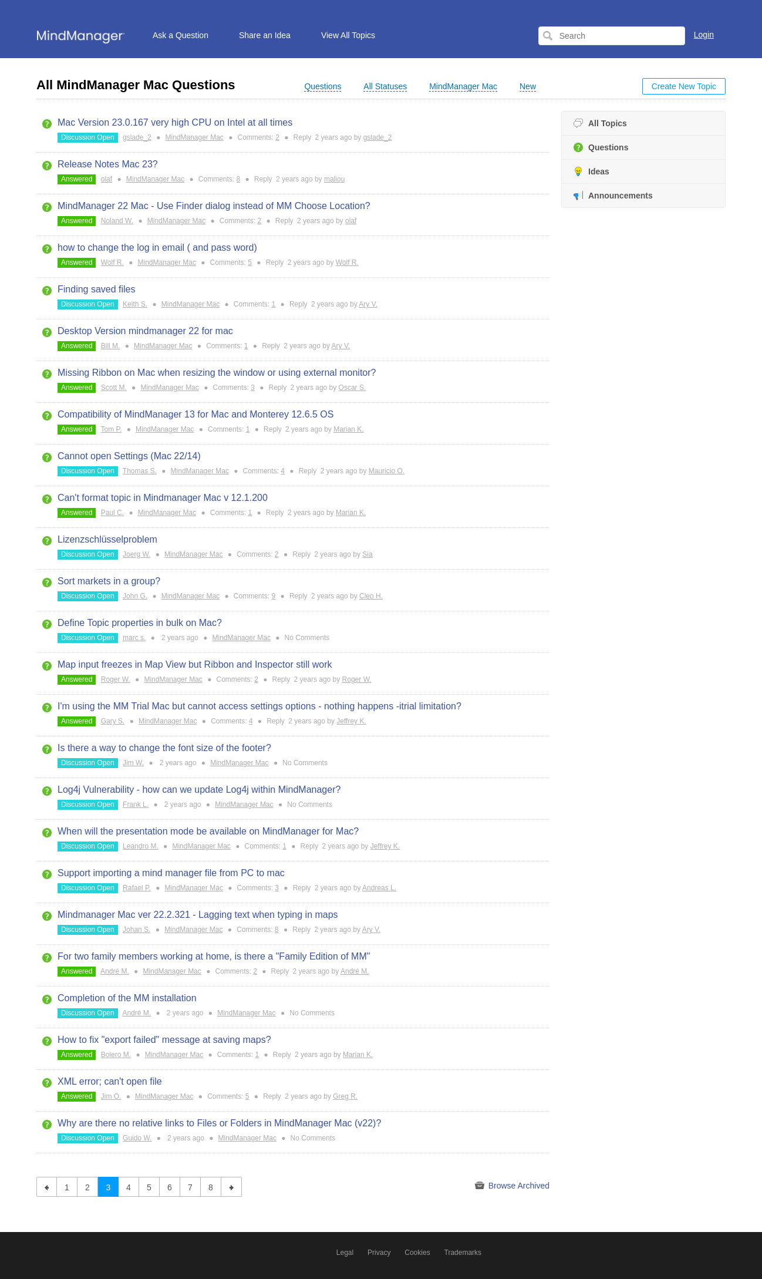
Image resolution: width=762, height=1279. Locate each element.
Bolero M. (116, 1055)
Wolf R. (112, 262)
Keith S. (135, 304)
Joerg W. (136, 554)
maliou (334, 179)
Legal (344, 1252)
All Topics (600, 124)
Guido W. (137, 1138)
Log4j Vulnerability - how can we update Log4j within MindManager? (199, 790)
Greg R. (345, 1096)
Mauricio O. (386, 471)
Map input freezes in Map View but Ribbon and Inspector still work (195, 664)
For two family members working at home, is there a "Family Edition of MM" (214, 956)
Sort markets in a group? (109, 581)
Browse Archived (512, 1185)
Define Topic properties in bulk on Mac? (140, 623)
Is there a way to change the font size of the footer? (164, 748)
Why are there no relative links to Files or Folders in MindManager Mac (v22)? (219, 1123)
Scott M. (114, 387)
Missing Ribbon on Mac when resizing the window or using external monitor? (217, 373)
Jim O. (111, 1096)
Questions (601, 148)
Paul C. (112, 513)
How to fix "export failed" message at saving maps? (164, 1040)
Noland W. (117, 221)
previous (46, 1187)
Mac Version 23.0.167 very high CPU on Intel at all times (175, 122)
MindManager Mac (194, 137)
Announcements (613, 196)
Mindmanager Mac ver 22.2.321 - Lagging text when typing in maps (198, 915)
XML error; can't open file (110, 1081)
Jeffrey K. (351, 721)
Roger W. (115, 679)
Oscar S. (352, 387)
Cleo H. (371, 596)
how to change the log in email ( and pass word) (157, 248)
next (231, 1187)
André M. (114, 971)
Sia (367, 554)
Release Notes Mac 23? (108, 164)
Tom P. (111, 429)
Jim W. (133, 763)
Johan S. (136, 929)
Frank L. (136, 804)
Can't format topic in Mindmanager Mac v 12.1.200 (163, 498)
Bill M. (110, 346)
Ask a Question (180, 35)
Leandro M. (141, 846)
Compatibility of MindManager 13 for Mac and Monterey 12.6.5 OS (195, 414)
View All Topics (348, 35)
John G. (135, 596)
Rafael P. (137, 888)
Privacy (378, 1252)
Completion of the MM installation (127, 998)
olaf (106, 179)
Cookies (417, 1252)
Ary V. (368, 304)
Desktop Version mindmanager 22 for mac (145, 331)
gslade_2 (137, 137)
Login (704, 34)
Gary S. (113, 721)
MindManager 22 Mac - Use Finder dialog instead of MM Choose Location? (214, 206)
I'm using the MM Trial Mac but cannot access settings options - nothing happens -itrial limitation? (259, 706)
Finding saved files (97, 289)
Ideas (591, 172)
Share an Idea (265, 35)
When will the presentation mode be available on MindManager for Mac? (208, 831)
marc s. (134, 638)
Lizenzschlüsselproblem (107, 539)
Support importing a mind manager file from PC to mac (171, 873)
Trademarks (463, 1252)
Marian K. (348, 429)
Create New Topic (684, 86)
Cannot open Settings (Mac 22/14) (129, 456)
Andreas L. (379, 888)
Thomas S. (140, 471)
